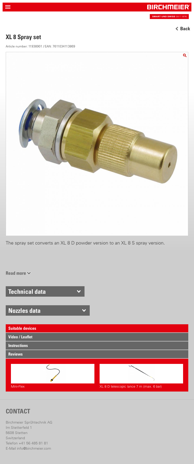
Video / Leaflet (20, 336)
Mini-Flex (52, 376)
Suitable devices (22, 328)
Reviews (15, 354)
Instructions (18, 345)
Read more (16, 273)
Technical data (27, 291)
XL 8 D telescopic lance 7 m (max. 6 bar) (141, 376)
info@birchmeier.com (34, 448)
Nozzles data (24, 310)
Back (185, 28)
